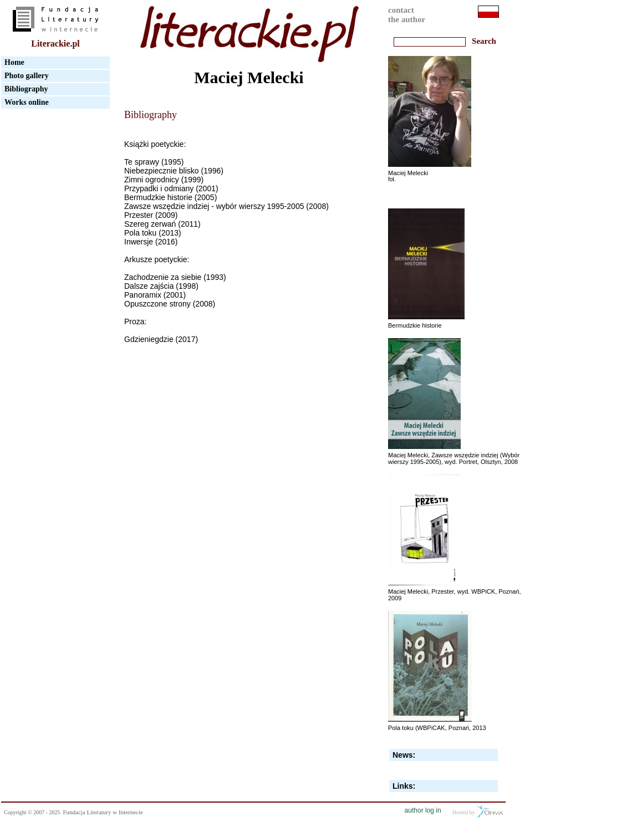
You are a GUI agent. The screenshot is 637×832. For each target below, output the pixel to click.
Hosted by (477, 811)
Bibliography (26, 89)
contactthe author (406, 15)
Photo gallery (26, 76)
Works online (26, 102)
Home (14, 62)
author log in (423, 810)
